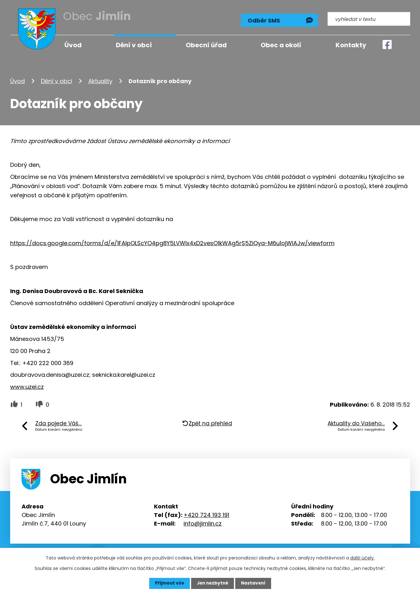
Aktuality (100, 80)
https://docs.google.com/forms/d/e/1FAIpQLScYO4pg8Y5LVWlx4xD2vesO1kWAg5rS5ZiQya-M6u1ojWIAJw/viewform (172, 242)
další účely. (362, 558)
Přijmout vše (168, 583)
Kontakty (351, 45)
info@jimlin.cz (202, 523)
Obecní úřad (206, 45)
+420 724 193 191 (206, 514)
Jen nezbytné (212, 583)
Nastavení (254, 583)
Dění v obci (56, 80)
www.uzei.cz (27, 386)
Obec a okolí (281, 45)
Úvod (17, 80)
